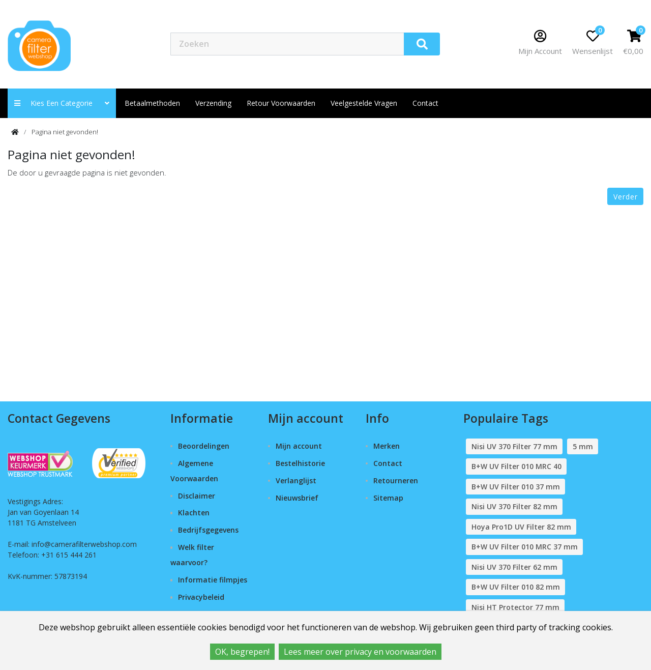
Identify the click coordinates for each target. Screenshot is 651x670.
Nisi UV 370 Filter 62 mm (514, 567)
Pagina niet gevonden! (65, 131)
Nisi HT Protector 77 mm (515, 607)
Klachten (194, 512)
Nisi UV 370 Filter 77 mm (514, 446)
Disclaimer (196, 496)
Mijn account (299, 446)
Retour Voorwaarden (281, 103)
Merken (386, 446)
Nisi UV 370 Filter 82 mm (514, 506)
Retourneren (395, 480)
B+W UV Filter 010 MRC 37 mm (524, 546)
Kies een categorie (61, 103)
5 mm (583, 446)
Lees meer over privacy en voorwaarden (360, 651)
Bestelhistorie (300, 463)
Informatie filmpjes (212, 580)
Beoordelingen (203, 446)
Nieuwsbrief (297, 498)
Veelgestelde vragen (364, 103)
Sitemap (388, 498)
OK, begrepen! (242, 651)
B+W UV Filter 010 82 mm (515, 587)
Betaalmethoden (152, 103)
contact (425, 103)
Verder (625, 196)
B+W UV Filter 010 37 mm (515, 486)
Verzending (213, 103)
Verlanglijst (296, 480)
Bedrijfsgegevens (208, 530)
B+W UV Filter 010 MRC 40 (516, 466)
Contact (387, 463)
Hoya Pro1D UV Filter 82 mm (521, 527)
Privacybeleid (201, 597)
